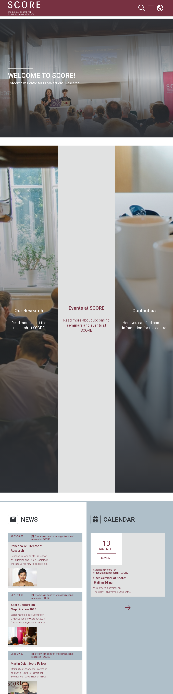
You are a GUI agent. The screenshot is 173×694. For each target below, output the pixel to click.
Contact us (144, 310)
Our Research (28, 310)
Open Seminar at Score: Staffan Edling (140, 548)
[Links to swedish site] (160, 8)
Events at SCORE (86, 308)
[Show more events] (128, 577)
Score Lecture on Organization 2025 (23, 586)
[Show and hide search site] (141, 8)
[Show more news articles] (45, 653)
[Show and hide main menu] (150, 8)
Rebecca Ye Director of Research (27, 548)
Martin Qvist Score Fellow (28, 622)
